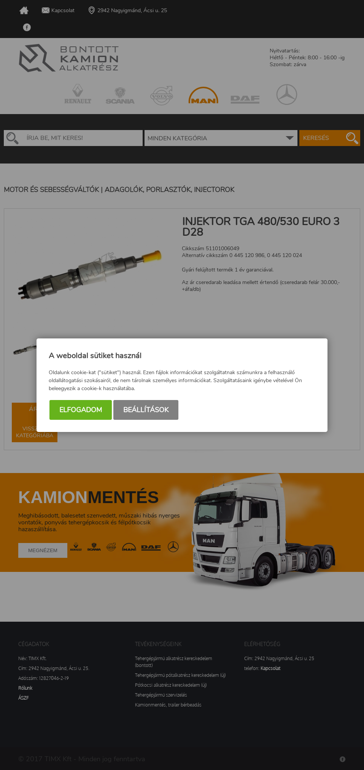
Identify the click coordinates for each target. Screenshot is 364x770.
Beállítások (145, 409)
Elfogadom (80, 409)
